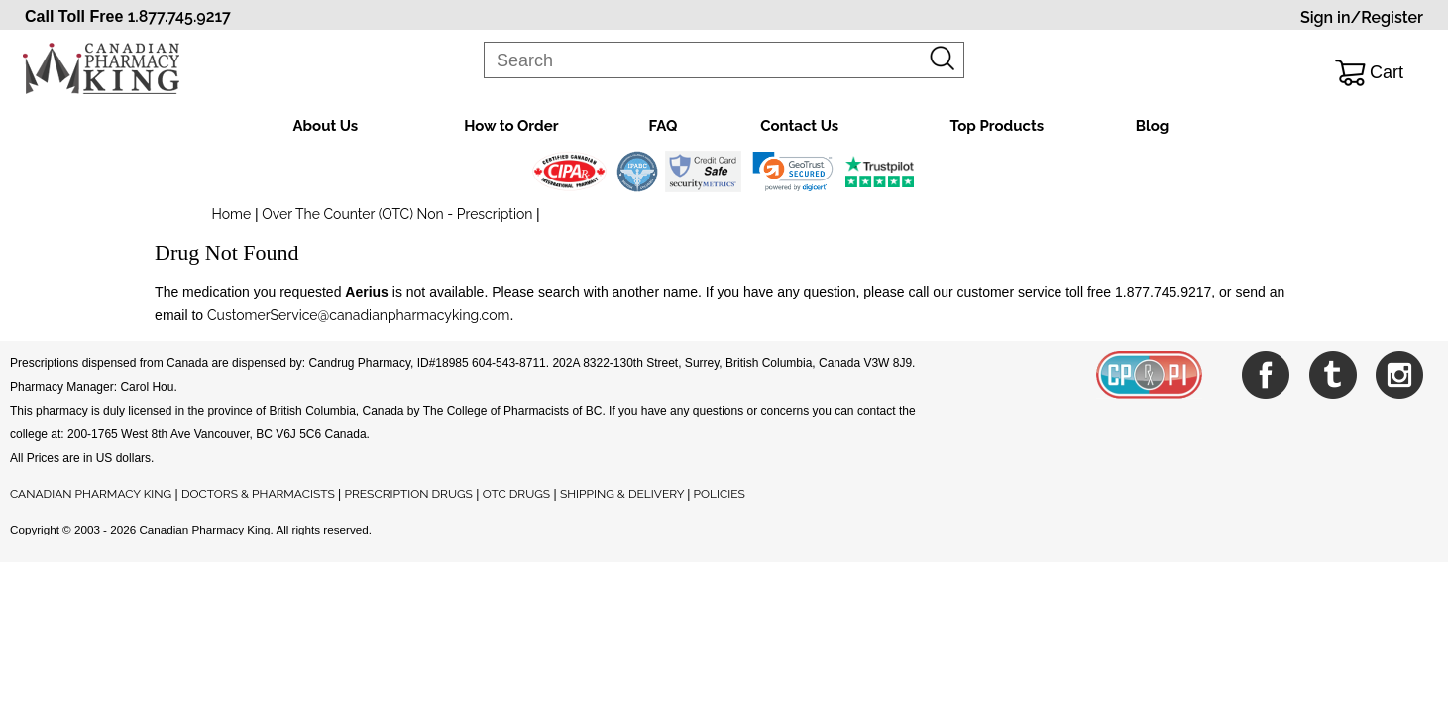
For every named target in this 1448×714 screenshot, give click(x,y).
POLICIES (719, 494)
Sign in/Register (1361, 17)
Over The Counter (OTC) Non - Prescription (397, 214)
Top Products (996, 126)
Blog (1153, 126)
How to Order (511, 126)
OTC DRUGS (516, 494)
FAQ (662, 126)
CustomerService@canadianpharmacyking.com (358, 315)
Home (232, 214)
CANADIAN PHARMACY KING (90, 494)
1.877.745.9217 (179, 16)
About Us (326, 126)
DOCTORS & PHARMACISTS (258, 494)
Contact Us (799, 126)
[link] (792, 171)
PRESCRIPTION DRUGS (409, 494)
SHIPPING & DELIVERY (623, 494)
